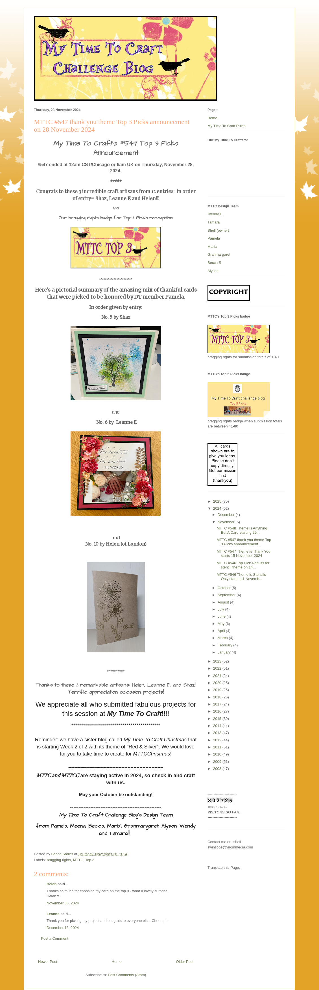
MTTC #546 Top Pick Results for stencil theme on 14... (243, 565)
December (227, 515)
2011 (217, 747)
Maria (212, 246)
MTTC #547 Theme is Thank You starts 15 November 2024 (243, 553)
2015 (217, 719)
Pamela (213, 238)
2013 (217, 733)
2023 (217, 661)
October (225, 588)
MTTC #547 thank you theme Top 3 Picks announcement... (244, 542)
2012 (217, 740)
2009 (217, 761)
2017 (217, 704)
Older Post (184, 961)
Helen (51, 884)
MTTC (78, 860)
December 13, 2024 (63, 928)
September (227, 595)
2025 (217, 501)
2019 (217, 690)
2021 (217, 676)
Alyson (213, 271)
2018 (217, 697)
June (222, 616)
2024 (217, 508)
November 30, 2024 (63, 903)
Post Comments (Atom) (127, 975)
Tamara (213, 222)
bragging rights (59, 860)
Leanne (53, 914)
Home (117, 961)
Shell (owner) (218, 230)
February (225, 645)
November (227, 522)
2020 (217, 683)
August (224, 602)
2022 (217, 668)
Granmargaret (218, 254)
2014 (217, 726)
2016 (217, 711)
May (222, 624)
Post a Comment (54, 938)
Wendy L (214, 214)
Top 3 (89, 860)
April (222, 631)
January (225, 652)
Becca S (214, 262)
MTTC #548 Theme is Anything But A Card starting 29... (242, 530)
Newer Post (47, 961)
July (221, 609)
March (223, 638)
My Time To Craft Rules (226, 126)
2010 (217, 754)
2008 (217, 769)
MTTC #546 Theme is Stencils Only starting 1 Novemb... (241, 576)
